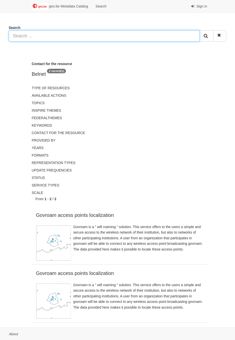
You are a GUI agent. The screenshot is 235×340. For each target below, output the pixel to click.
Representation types (54, 163)
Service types (45, 185)
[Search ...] (104, 36)
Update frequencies (52, 170)
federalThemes (47, 118)
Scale (37, 193)
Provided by (44, 140)
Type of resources (51, 88)
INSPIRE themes (46, 110)
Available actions (49, 95)
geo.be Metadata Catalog (60, 6)
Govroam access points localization (75, 215)
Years (38, 148)
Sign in (199, 6)
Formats (40, 155)
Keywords (42, 125)
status (38, 178)
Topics (38, 103)
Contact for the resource (58, 133)
